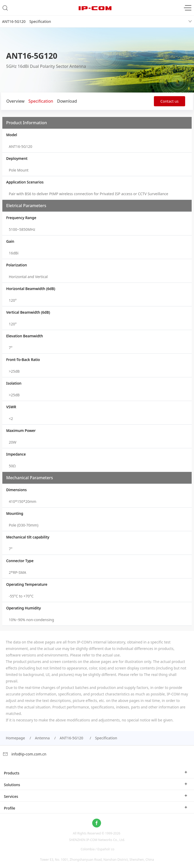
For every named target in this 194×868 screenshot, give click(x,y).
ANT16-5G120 (72, 737)
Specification (40, 101)
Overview (15, 101)
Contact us (169, 101)
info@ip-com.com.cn (24, 754)
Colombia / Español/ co (97, 849)
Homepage (15, 737)
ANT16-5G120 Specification (26, 21)
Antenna (42, 737)
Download (67, 101)
